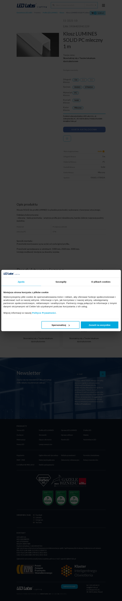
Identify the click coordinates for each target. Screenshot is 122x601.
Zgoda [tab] (21, 281)
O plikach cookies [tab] (100, 281)
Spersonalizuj (61, 325)
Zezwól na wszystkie (99, 325)
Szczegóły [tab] (61, 281)
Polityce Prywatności (44, 312)
